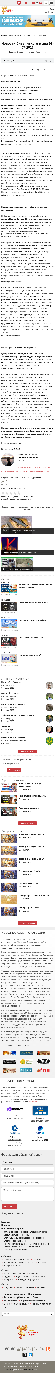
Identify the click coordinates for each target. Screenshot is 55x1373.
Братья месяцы (11, 1235)
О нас (7, 1304)
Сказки (19, 1287)
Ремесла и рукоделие (34, 1276)
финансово (33, 1102)
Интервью (26, 1235)
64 (37, 2)
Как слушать (11, 1300)
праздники (33, 467)
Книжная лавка (32, 1247)
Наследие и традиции (28, 1279)
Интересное (9, 1279)
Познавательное (27, 1263)
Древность (34, 1273)
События (6, 1256)
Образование (19, 1273)
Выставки (42, 1263)
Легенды (29, 1287)
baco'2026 (8, 1369)
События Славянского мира (17, 1260)
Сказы (4, 1284)
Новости (6, 1225)
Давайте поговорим (13, 1247)
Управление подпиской (33, 1300)
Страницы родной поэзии (16, 1250)
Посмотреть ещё (27, 751)
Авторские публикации (17, 1297)
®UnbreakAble (28, 1369)
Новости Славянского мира (21, 52)
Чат (45, 12)
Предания (8, 1287)
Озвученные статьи (39, 1244)
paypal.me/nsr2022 (40, 1140)
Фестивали (38, 1260)
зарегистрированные (29, 496)
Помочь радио (21, 1304)
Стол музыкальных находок (17, 1238)
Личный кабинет (41, 1304)
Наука (18, 1276)
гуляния (22, 467)
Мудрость (8, 1276)
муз (40, 2)
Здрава (7, 1273)
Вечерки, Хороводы (13, 1266)
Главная (5, 1222)
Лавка (36, 1297)
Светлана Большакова (28, 457)
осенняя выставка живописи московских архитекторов (27, 471)
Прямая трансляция (14, 1294)
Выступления (10, 1263)
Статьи (5, 1270)
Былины (41, 1287)
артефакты (45, 467)
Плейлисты (34, 1294)
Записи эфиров (11, 1232)
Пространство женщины (15, 1244)
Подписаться (14, 770)
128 (33, 2)
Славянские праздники (15, 1241)
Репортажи (38, 1238)
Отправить (9, 1206)
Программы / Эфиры (12, 1228)
